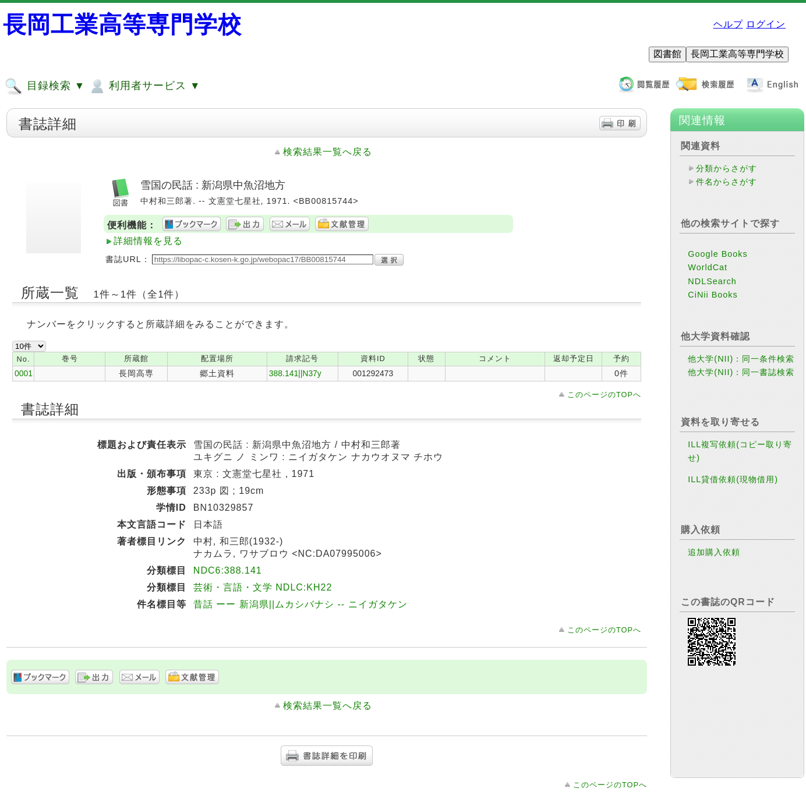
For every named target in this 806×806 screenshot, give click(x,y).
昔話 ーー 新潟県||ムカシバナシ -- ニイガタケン (300, 604)
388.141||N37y (295, 373)
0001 (24, 373)
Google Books (717, 254)
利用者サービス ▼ (144, 86)
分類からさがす (726, 168)
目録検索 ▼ (45, 86)
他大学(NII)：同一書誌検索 (741, 372)
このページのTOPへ (604, 394)
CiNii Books (712, 294)
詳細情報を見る (148, 241)
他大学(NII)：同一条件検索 (741, 358)
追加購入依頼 (714, 552)
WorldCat (707, 267)
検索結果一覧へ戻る (327, 152)
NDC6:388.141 (227, 570)
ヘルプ (728, 24)
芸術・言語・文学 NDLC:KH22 (262, 587)
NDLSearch (712, 281)
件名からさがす (726, 181)
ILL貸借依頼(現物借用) (733, 479)
